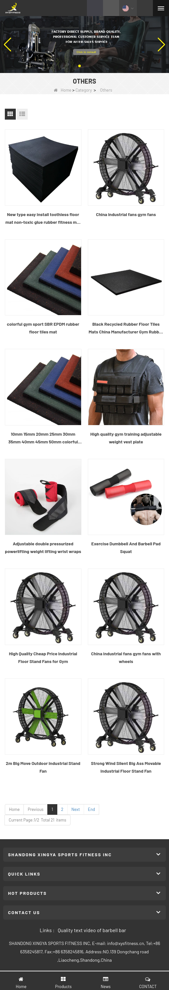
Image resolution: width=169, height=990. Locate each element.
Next (75, 809)
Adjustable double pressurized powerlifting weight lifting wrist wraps (43, 547)
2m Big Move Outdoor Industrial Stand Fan (43, 767)
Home (62, 90)
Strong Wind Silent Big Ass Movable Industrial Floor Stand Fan (126, 767)
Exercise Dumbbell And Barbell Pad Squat (126, 547)
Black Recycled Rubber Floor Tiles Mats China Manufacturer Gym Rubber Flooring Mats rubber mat (126, 328)
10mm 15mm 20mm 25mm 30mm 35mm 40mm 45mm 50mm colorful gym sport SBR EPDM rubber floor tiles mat (43, 438)
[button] (79, 66)
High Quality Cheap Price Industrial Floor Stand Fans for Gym (43, 657)
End (91, 809)
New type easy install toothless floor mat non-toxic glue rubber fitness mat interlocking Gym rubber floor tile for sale (43, 219)
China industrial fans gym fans (126, 214)
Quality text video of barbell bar (92, 930)
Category (83, 90)
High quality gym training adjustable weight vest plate (126, 437)
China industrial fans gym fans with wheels (126, 657)
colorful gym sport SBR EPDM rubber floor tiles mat (43, 327)
